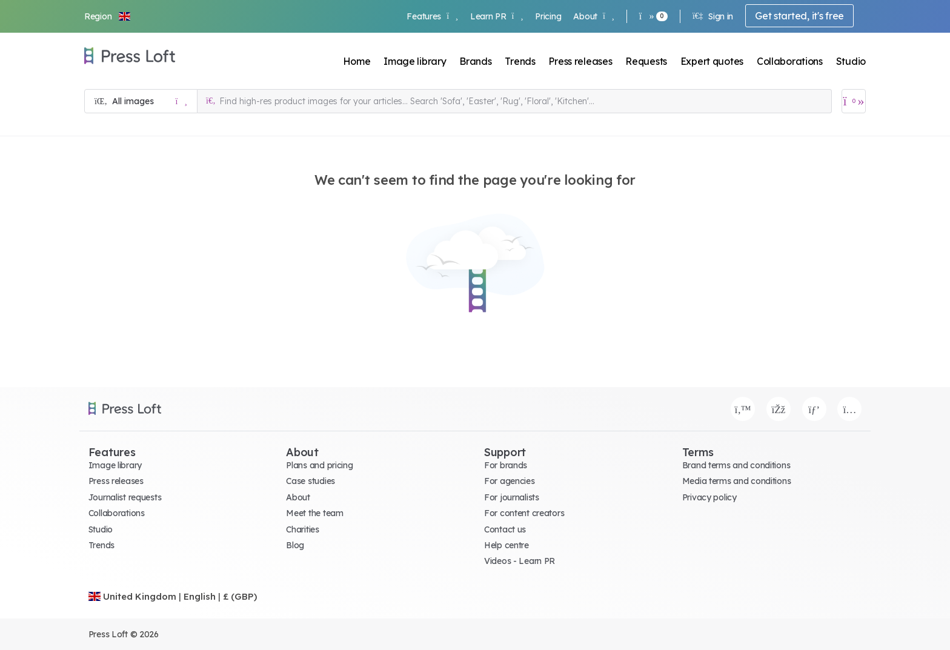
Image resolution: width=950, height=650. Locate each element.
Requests (646, 61)
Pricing (548, 16)
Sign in (713, 16)
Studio (851, 61)
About (593, 16)
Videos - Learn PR (519, 560)
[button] (107, 16)
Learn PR (496, 16)
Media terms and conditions (736, 481)
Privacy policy (709, 497)
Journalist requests (125, 497)
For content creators (524, 513)
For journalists (511, 497)
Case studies (310, 481)
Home (357, 61)
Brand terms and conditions (736, 465)
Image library (415, 61)
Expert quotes (711, 61)
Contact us (505, 529)
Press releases (580, 61)
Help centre (506, 545)
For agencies (509, 481)
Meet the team (314, 513)
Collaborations (790, 61)
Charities (302, 529)
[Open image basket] (854, 101)
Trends (520, 61)
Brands (475, 61)
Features (432, 16)
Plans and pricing (319, 465)
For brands (505, 465)
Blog (295, 545)
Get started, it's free (799, 16)
